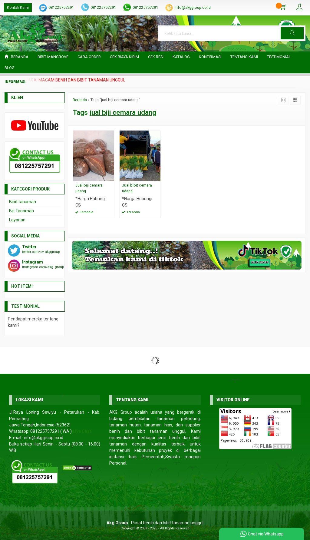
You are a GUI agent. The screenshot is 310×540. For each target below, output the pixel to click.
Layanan (17, 219)
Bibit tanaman (22, 201)
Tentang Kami (244, 57)
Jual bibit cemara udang (137, 188)
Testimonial (279, 57)
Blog (10, 67)
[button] (292, 33)
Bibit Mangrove (53, 57)
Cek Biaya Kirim (124, 57)
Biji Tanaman (21, 210)
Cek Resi (155, 57)
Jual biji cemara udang (89, 188)
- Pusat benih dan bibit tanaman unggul (155, 522)
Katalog (181, 57)
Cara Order (89, 57)
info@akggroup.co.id (193, 7)
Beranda (16, 57)
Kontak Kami (18, 7)
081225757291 (61, 7)
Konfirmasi (210, 57)
